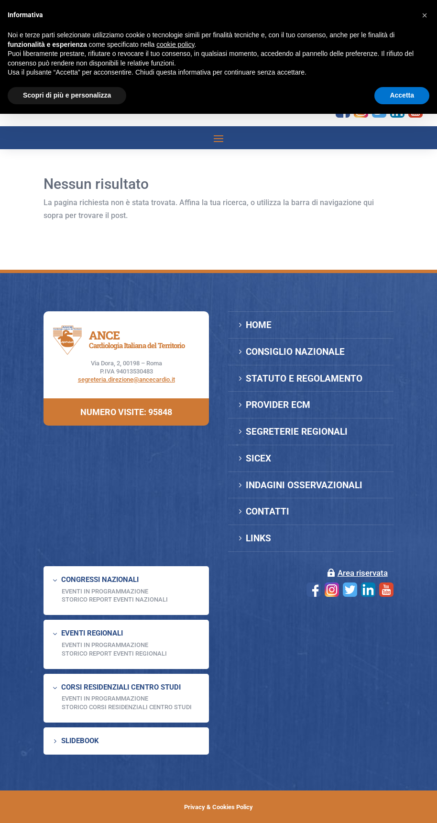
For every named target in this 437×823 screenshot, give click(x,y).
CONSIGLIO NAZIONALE (295, 351)
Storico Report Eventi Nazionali (115, 599)
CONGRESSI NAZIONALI (100, 579)
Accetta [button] (402, 95)
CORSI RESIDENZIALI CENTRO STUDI (121, 687)
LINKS (258, 538)
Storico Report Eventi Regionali (114, 653)
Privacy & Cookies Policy (218, 807)
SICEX (258, 458)
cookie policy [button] (175, 44)
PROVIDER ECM (278, 404)
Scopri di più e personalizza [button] (67, 95)
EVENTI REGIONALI (92, 633)
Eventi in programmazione (105, 698)
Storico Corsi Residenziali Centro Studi (127, 707)
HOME (259, 324)
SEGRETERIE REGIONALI (297, 431)
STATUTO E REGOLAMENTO (304, 378)
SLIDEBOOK (80, 740)
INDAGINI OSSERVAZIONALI (304, 485)
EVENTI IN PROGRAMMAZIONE (105, 591)
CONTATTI (267, 511)
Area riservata (363, 573)
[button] (424, 15)
